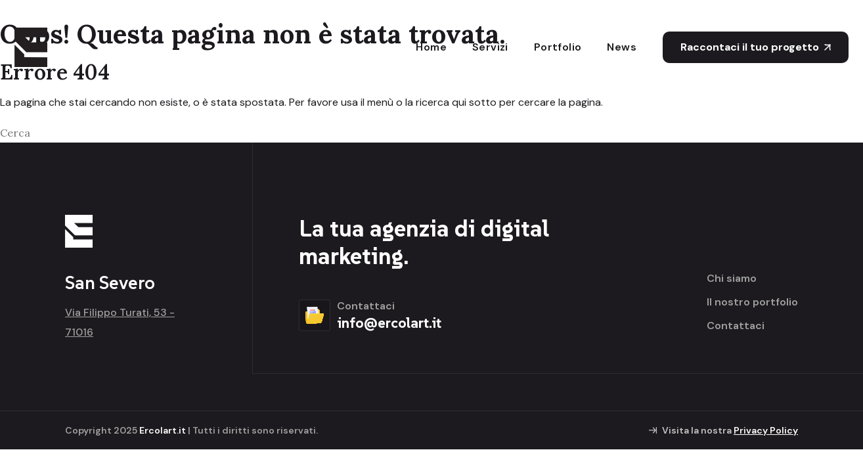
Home (431, 47)
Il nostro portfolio (752, 302)
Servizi (490, 47)
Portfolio (558, 47)
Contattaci (735, 326)
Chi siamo (732, 278)
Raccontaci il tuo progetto (755, 47)
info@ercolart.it (389, 322)
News (621, 47)
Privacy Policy (766, 430)
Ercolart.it (162, 430)
